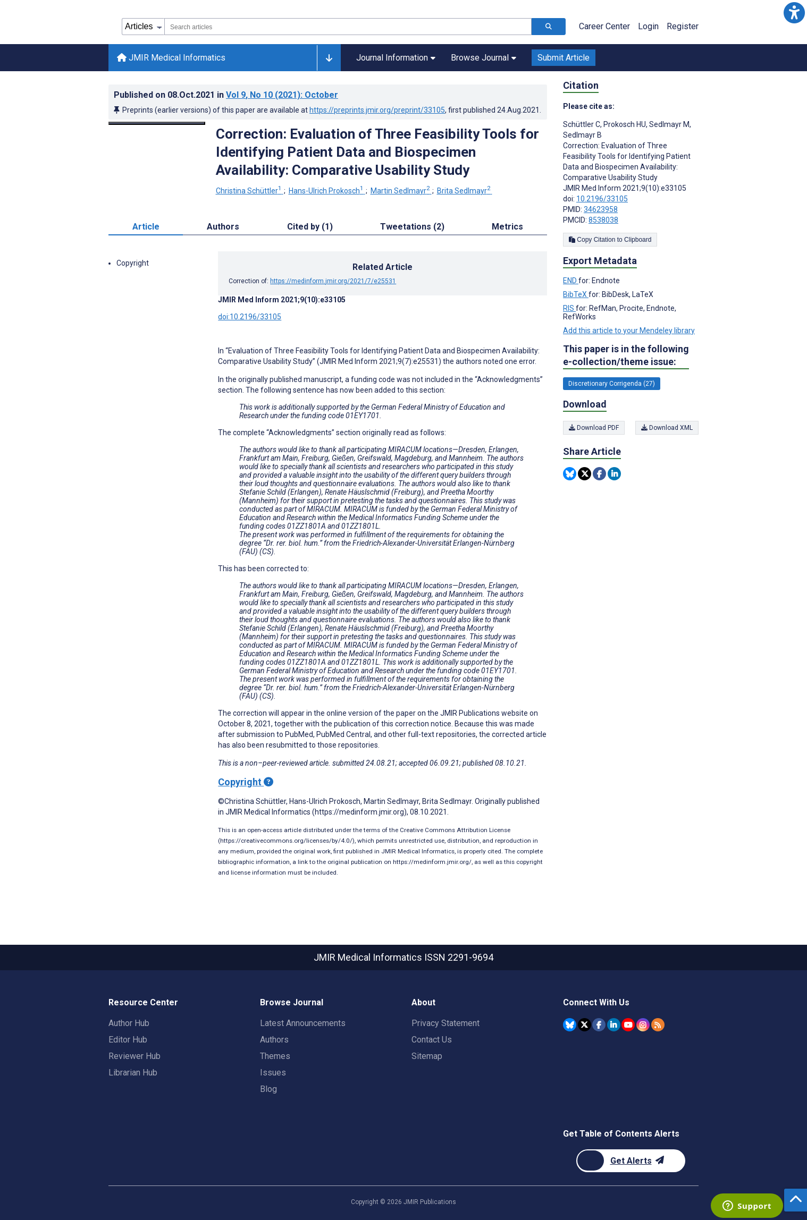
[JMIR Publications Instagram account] (643, 1024)
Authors (274, 1040)
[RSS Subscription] (658, 1024)
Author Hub (128, 1023)
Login (648, 26)
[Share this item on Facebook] (599, 473)
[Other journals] (329, 58)
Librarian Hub (132, 1073)
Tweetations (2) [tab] (412, 227)
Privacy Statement (445, 1023)
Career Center (604, 26)
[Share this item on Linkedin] (614, 473)
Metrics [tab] (507, 227)
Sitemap (426, 1056)
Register (683, 26)
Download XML (667, 427)
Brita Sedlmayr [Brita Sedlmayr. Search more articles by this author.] (464, 191)
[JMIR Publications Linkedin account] (613, 1024)
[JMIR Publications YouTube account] (628, 1024)
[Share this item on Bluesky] (569, 473)
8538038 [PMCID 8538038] (603, 220)
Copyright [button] (132, 263)
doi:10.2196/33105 (249, 316)
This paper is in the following (626, 355)
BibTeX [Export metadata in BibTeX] (576, 294)
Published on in (226, 95)
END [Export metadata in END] (570, 280)
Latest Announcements (303, 1023)
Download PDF (594, 427)
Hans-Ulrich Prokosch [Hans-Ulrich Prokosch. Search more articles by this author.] (327, 191)
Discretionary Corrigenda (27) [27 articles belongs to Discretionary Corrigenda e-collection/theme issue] (611, 383)
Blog (268, 1089)
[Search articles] (549, 26)
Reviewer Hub (134, 1056)
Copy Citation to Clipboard (610, 239)
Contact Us (431, 1040)
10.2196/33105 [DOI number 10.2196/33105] (602, 198)
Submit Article (563, 58)
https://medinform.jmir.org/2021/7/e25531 (333, 281)
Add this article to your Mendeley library (629, 330)
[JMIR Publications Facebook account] (599, 1024)
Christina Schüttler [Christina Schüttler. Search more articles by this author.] (249, 191)
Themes (275, 1056)
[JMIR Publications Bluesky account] (569, 1024)
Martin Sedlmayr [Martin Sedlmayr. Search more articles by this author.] (401, 191)
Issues (273, 1073)
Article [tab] (145, 227)
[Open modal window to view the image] (156, 123)
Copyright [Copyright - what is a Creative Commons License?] (245, 781)
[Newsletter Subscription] (630, 1160)
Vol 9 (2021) (282, 95)
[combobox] (348, 26)
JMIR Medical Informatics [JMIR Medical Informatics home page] (171, 58)
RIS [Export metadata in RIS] (569, 308)
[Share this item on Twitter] (584, 473)
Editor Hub (127, 1040)
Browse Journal (483, 58)
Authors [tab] (223, 227)
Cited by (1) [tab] (310, 227)
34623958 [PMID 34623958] (601, 209)
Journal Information (395, 58)
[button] (794, 12)
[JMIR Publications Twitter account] (584, 1024)
